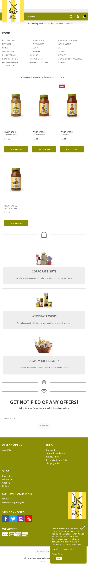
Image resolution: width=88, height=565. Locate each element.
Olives (61, 51)
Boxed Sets (7, 476)
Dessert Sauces (9, 55)
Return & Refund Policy (57, 459)
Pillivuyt (6, 486)
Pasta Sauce (38, 40)
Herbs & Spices (36, 58)
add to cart (16, 149)
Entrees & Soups (10, 62)
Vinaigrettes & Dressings (70, 58)
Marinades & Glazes (67, 40)
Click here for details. (64, 23)
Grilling (34, 55)
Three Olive (65, 134)
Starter (36, 51)
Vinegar (62, 62)
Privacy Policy (57, 554)
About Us (6, 449)
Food (6, 33)
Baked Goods (8, 40)
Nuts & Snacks (64, 44)
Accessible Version (44, 551)
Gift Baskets (7, 479)
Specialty (62, 55)
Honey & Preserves (39, 62)
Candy (5, 47)
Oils (59, 47)
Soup (35, 47)
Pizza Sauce (38, 44)
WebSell (44, 561)
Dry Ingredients (10, 58)
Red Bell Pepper (39, 134)
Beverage (6, 44)
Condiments (8, 51)
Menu (31, 16)
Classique (9, 65)
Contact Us (51, 449)
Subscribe (44, 425)
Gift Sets (6, 482)
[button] (84, 16)
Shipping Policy (53, 463)
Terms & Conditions (59, 549)
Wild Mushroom (10, 208)
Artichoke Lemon (11, 134)
